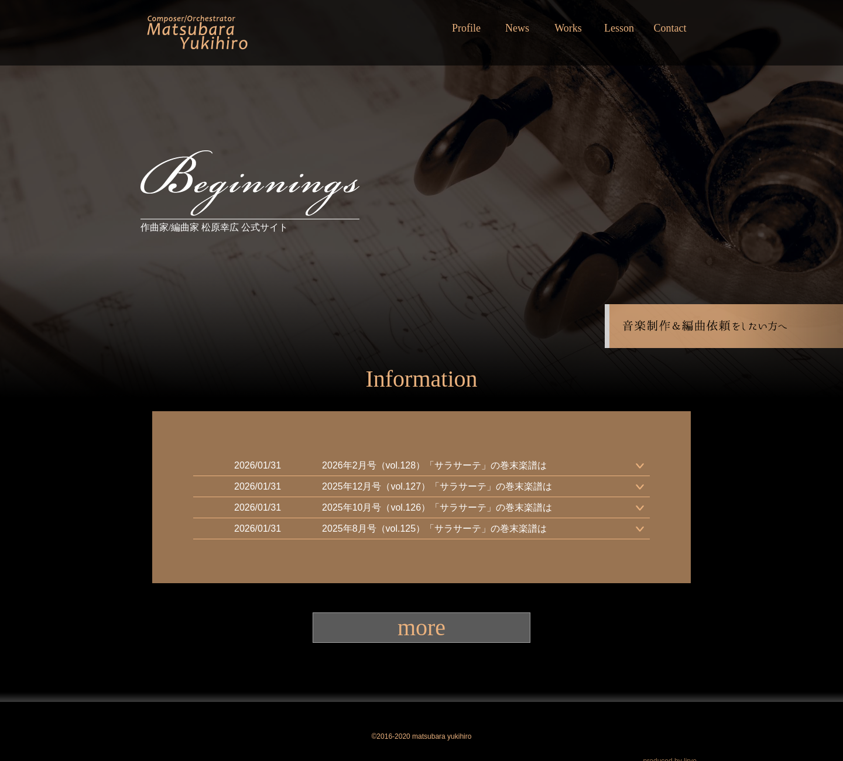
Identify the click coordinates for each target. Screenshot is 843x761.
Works (568, 28)
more (421, 627)
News (517, 28)
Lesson (619, 28)
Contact (670, 28)
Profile (466, 28)
